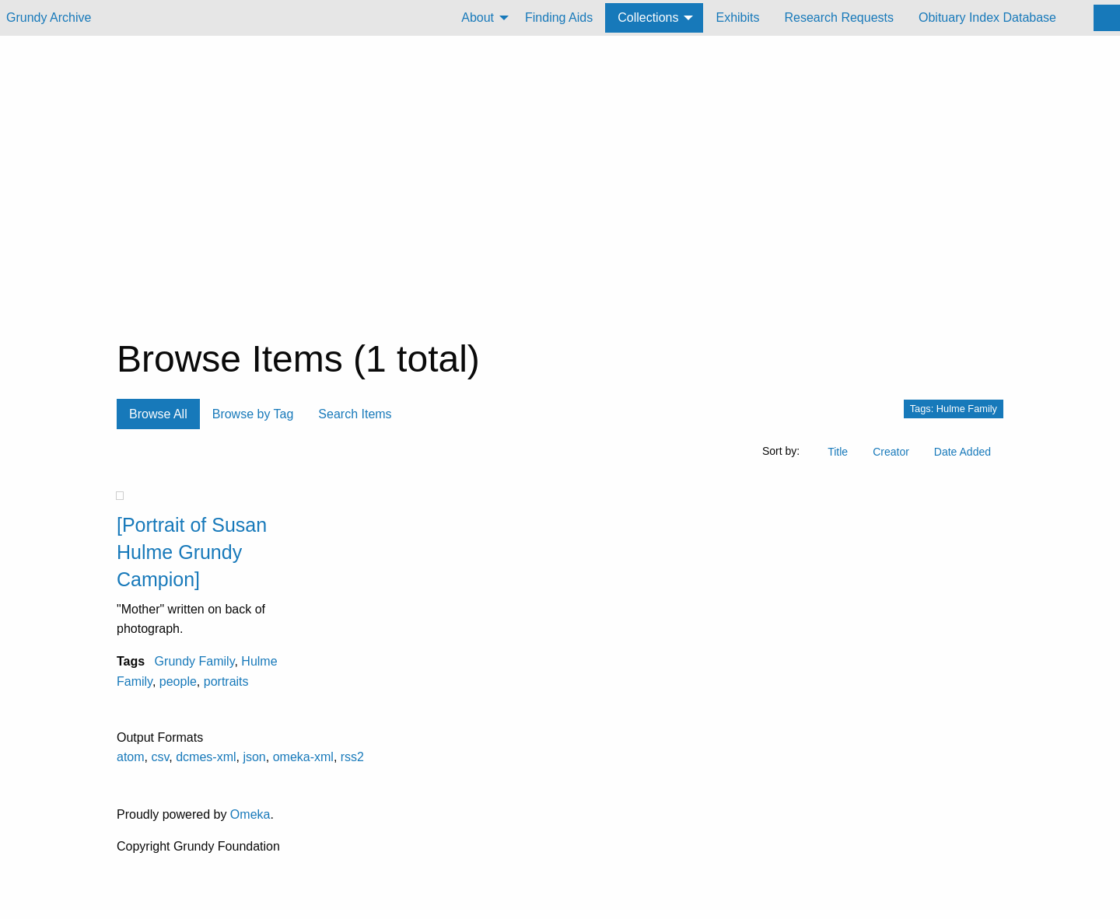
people (178, 681)
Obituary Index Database (987, 17)
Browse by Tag (253, 414)
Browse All (158, 414)
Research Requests (839, 17)
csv (160, 757)
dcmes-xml (206, 757)
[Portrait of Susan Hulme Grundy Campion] (192, 552)
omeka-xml (303, 757)
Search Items (354, 414)
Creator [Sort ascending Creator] (891, 452)
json (254, 757)
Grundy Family (195, 661)
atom (131, 757)
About (477, 17)
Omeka (250, 814)
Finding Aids (559, 17)
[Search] (1107, 18)
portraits (226, 681)
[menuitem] (481, 18)
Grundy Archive (48, 17)
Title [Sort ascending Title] (838, 452)
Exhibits (737, 17)
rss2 (352, 757)
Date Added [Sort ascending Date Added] (962, 452)
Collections (648, 17)
